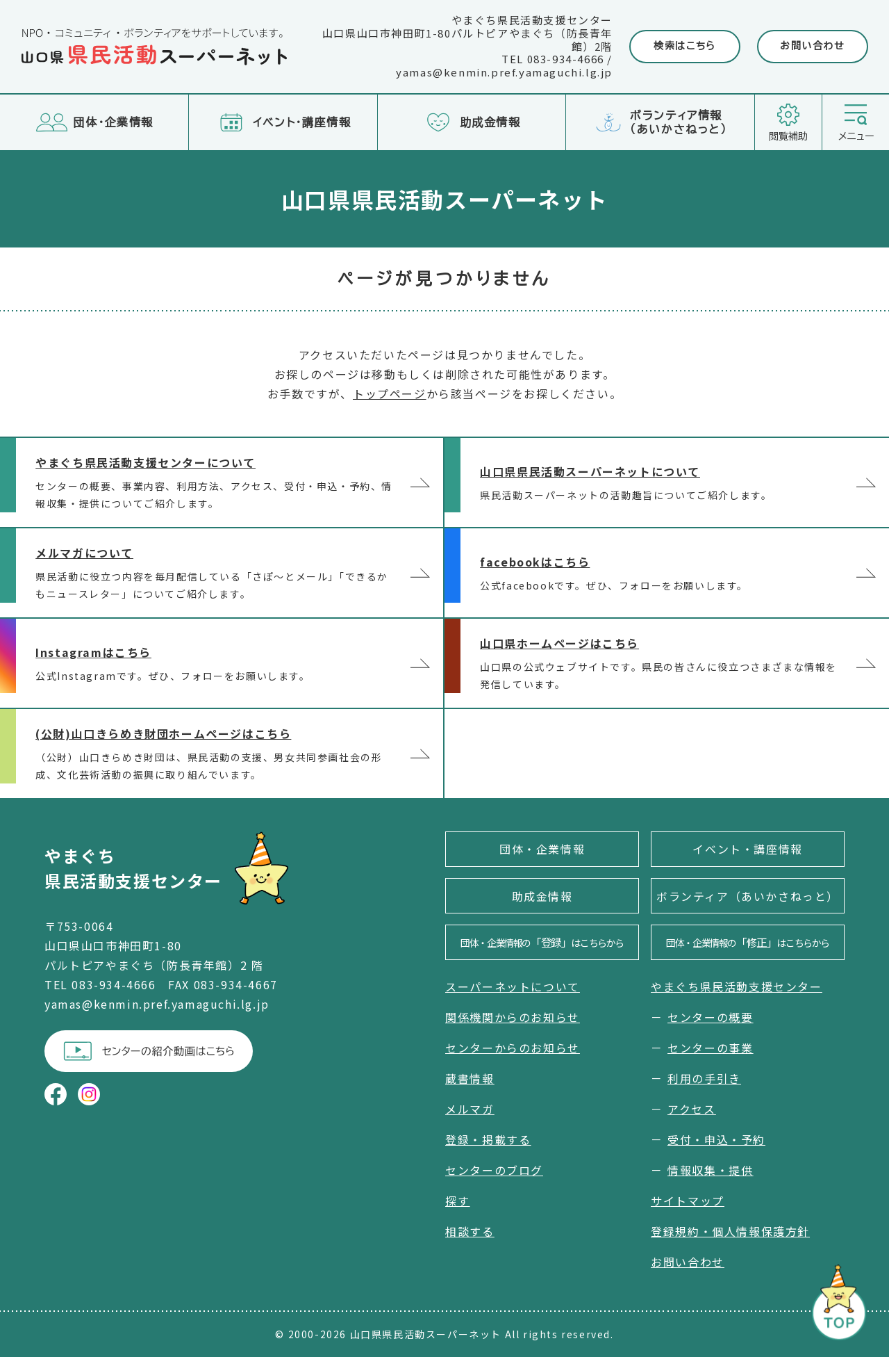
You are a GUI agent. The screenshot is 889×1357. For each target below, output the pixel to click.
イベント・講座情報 (747, 848)
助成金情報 (542, 896)
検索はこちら (685, 46)
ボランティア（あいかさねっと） (747, 896)
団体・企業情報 (542, 848)
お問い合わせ (812, 46)
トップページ (389, 393)
